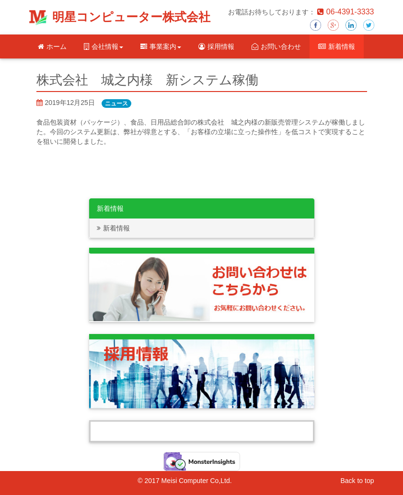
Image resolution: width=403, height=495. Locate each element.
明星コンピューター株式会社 (131, 16)
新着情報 (336, 46)
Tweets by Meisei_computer (201, 431)
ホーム (52, 46)
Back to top (357, 480)
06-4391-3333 (345, 12)
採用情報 (216, 46)
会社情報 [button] (103, 46)
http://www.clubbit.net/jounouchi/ (84, 151)
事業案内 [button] (160, 46)
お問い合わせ (276, 46)
